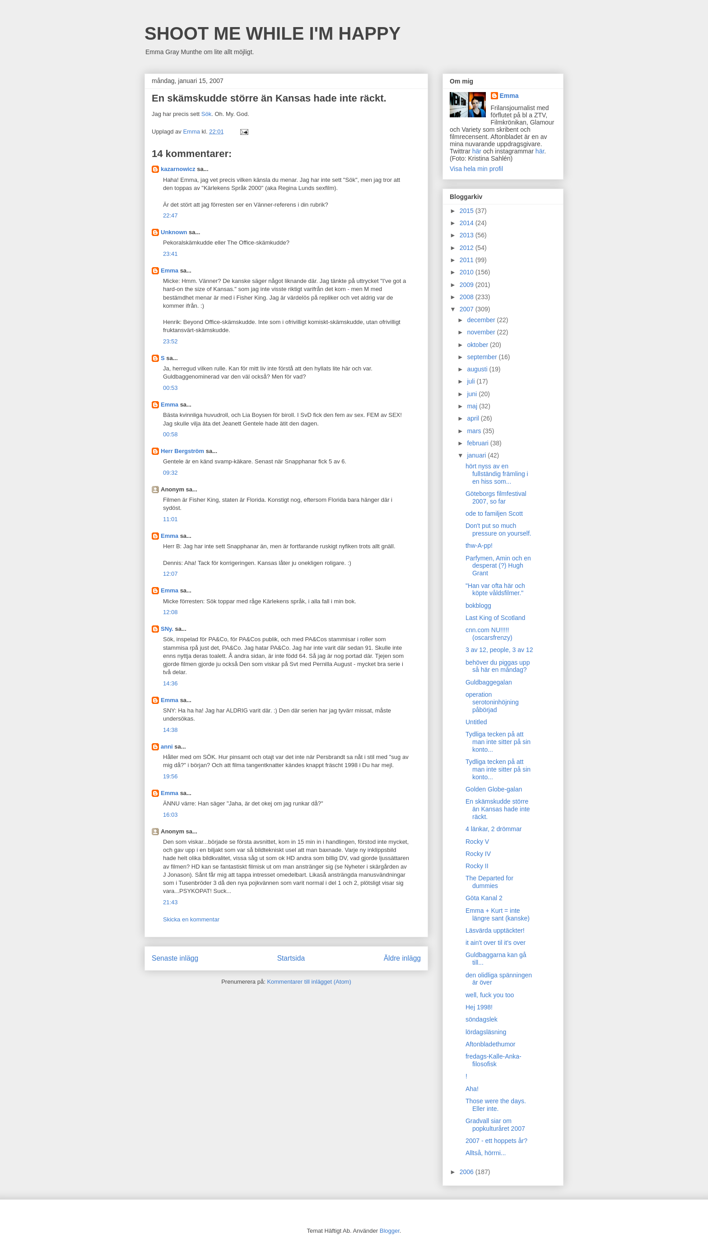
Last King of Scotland (495, 617)
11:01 (170, 519)
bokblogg (478, 605)
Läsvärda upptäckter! (495, 930)
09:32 (170, 472)
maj (473, 406)
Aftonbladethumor (491, 1044)
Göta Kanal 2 (484, 898)
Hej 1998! (479, 1007)
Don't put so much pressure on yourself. (498, 529)
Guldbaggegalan (489, 682)
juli (471, 381)
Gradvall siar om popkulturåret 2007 (495, 1124)
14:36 (170, 683)
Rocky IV (478, 853)
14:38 (170, 729)
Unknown (174, 232)
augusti (478, 369)
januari (477, 455)
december (482, 320)
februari (478, 443)
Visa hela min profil (476, 168)
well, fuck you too (490, 995)
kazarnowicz (178, 169)
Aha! (472, 1088)
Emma (169, 270)
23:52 (170, 341)
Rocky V (477, 841)
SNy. (167, 628)
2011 (467, 260)
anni (167, 746)
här (476, 151)
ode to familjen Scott (494, 513)
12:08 (170, 612)
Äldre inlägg (402, 958)
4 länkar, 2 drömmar (494, 829)
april (473, 418)
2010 (467, 272)
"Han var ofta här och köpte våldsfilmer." (495, 589)
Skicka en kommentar (191, 919)
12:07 (170, 573)
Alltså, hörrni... (486, 1152)
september (482, 357)
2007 (467, 309)
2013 (467, 235)
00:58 (170, 434)
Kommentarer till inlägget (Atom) (309, 981)
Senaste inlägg (175, 958)
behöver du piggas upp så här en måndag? (498, 666)
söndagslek (482, 1019)
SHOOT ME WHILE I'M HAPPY (272, 33)
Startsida (291, 958)
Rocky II (477, 866)
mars (475, 431)
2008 (467, 297)
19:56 (170, 776)
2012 (467, 247)
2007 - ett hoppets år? (496, 1140)
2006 (467, 1171)
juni (473, 394)
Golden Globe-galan (494, 789)
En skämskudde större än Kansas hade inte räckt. (498, 809)
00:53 (170, 387)
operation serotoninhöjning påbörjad (492, 702)
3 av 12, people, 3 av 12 (499, 649)
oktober (478, 344)
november (482, 332)
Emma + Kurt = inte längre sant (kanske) (498, 914)
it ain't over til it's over (496, 942)
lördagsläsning (486, 1032)
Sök (206, 114)
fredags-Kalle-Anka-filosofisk (494, 1060)
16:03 (170, 814)
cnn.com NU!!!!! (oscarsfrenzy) (489, 633)
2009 (467, 284)
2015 (467, 210)
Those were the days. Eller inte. (496, 1104)
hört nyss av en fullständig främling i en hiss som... (497, 474)
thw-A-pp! (479, 545)
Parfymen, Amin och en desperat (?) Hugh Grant (498, 566)
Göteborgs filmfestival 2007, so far (496, 497)
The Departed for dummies (489, 881)
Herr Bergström (182, 451)
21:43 (170, 902)
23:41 (170, 253)
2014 (467, 223)
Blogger (390, 1230)
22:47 (170, 215)
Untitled (476, 722)
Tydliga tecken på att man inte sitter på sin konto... (498, 742)
